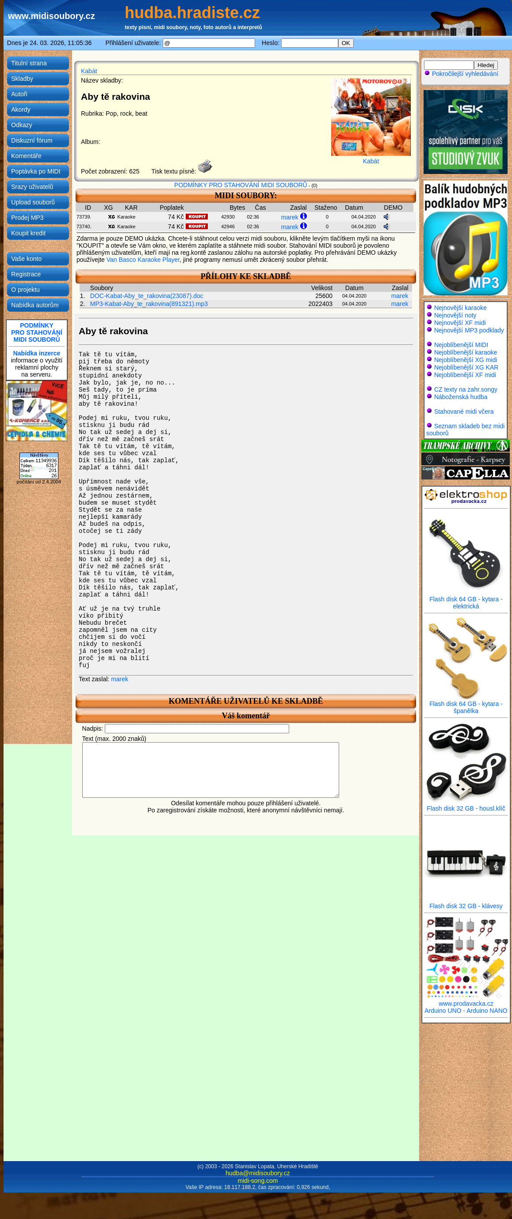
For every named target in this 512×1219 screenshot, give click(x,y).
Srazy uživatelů (32, 186)
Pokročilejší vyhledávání (461, 73)
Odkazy (21, 124)
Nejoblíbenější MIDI (461, 344)
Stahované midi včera (464, 411)
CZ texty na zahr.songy (465, 389)
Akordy (21, 109)
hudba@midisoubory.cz (257, 1173)
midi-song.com (257, 1180)
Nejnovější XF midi (460, 322)
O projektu (25, 289)
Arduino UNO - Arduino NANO (466, 1010)
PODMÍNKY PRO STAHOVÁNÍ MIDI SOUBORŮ (240, 185)
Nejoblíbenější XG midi (465, 359)
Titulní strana (28, 63)
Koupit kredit (28, 233)
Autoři (19, 94)
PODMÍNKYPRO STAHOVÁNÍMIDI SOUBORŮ (36, 332)
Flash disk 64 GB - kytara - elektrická (466, 600)
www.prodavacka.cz (466, 1000)
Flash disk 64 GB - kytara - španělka (466, 704)
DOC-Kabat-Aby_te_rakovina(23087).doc (146, 295)
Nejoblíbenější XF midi (465, 374)
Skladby (22, 78)
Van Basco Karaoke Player (143, 259)
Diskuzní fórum (31, 140)
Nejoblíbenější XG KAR (466, 367)
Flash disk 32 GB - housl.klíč (466, 805)
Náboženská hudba (461, 396)
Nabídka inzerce (37, 353)
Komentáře (26, 155)
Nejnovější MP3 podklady (469, 330)
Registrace (26, 274)
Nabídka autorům (34, 305)
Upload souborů (33, 202)
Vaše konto (26, 258)
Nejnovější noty (455, 315)
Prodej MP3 (27, 217)
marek (289, 217)
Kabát (89, 71)
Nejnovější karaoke (460, 307)
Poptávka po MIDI (35, 171)
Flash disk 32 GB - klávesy (466, 903)
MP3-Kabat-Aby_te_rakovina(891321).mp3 (149, 303)
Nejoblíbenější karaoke (465, 352)
